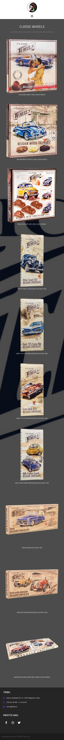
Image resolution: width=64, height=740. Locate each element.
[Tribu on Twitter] (19, 723)
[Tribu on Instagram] (12, 723)
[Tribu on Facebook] (6, 723)
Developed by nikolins (9, 736)
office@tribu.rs (11, 706)
